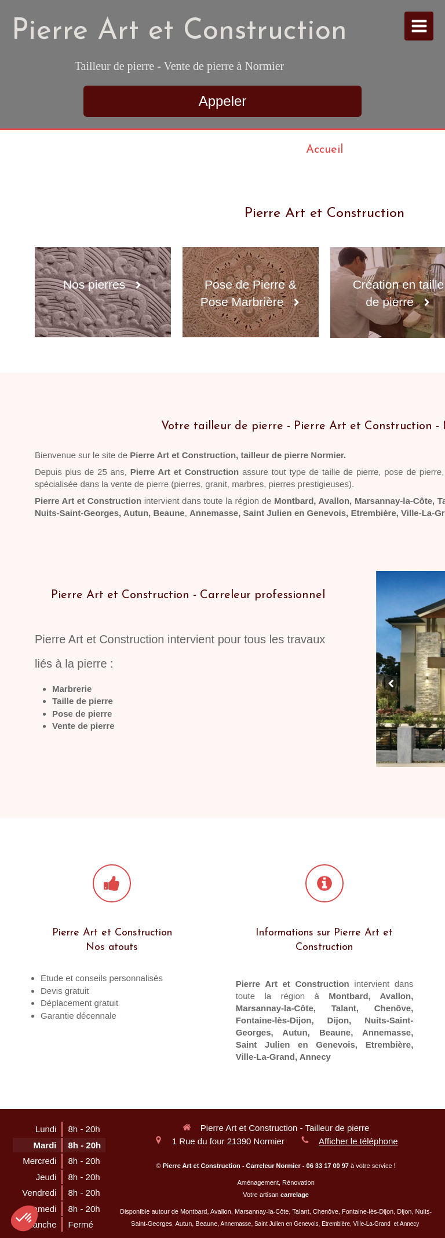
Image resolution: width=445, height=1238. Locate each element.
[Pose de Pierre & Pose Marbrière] (251, 292)
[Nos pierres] (103, 292)
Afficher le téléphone (358, 1141)
